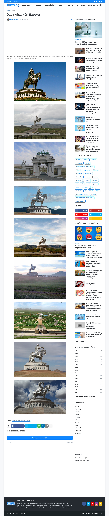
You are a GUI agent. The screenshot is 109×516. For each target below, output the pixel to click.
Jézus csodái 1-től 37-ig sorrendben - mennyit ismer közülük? (94, 334)
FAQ (101, 513)
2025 (88, 354)
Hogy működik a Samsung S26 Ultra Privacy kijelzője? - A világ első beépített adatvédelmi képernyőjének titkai (93, 108)
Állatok (77, 406)
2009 (88, 393)
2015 (88, 376)
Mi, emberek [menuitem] (81, 5)
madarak (78, 191)
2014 (88, 379)
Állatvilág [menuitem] (26, 5)
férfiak (91, 191)
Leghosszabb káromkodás (90, 284)
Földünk (78, 170)
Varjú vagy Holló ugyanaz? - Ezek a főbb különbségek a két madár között (93, 264)
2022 (88, 362)
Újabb (9, 442)
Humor (77, 422)
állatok (87, 163)
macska (87, 180)
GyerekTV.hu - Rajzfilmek (82, 458)
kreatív (85, 159)
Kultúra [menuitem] (61, 5)
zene (93, 187)
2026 (88, 351)
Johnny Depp (80, 201)
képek (13, 10)
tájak (97, 191)
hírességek (85, 187)
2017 (88, 370)
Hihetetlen (78, 420)
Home (82, 513)
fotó (77, 187)
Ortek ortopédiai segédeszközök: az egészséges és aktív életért (92, 86)
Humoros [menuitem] (91, 5)
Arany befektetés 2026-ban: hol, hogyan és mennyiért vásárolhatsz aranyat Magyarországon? (93, 96)
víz (77, 184)
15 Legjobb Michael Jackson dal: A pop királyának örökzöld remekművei (92, 139)
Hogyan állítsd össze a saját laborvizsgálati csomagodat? (87, 43)
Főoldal (9, 10)
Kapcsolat (16, 1)
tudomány (79, 177)
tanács (96, 177)
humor (78, 159)
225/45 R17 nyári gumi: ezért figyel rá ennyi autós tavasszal (93, 68)
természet (79, 163)
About (88, 513)
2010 (88, 390)
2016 (88, 373)
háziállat (94, 180)
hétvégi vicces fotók (82, 194)
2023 (88, 359)
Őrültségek (78, 430)
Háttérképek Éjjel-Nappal (82, 460)
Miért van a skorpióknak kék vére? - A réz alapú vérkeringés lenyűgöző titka (94, 51)
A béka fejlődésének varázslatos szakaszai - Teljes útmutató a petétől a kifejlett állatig (94, 254)
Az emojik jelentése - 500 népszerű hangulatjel (85, 246)
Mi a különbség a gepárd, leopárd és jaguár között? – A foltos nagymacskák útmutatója (94, 274)
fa (85, 191)
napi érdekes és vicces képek (84, 197)
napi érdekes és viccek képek (84, 166)
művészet (19, 421)
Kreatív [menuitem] (70, 5)
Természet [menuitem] (37, 5)
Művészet (78, 428)
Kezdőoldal (9, 1)
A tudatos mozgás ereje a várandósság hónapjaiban (94, 77)
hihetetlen (88, 173)
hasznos (88, 177)
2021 (88, 365)
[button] (97, 5)
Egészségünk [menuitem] (49, 5)
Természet (78, 433)
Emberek (77, 412)
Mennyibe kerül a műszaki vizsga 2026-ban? (93, 119)
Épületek (77, 414)
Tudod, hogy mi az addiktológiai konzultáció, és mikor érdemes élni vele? (93, 148)
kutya (88, 184)
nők (82, 184)
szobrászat (26, 421)
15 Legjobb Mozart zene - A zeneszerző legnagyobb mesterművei (94, 325)
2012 (88, 384)
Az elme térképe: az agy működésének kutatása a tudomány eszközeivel (94, 60)
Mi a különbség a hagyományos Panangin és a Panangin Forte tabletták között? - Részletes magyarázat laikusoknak (94, 295)
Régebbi (69, 442)
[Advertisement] (40, 38)
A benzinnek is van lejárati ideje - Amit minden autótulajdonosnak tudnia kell (92, 129)
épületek (78, 180)
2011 (88, 387)
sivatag (93, 194)
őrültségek (96, 170)
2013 (88, 381)
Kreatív (77, 425)
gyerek (95, 184)
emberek (93, 159)
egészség (87, 170)
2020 (88, 368)
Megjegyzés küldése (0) (39, 438)
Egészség (78, 409)
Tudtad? (23, 513)
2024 (88, 356)
